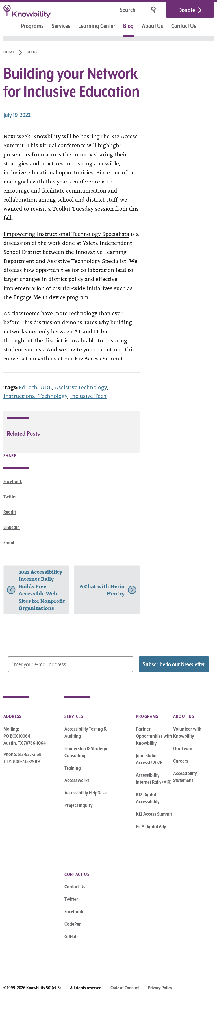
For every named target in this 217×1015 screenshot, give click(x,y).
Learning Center (96, 26)
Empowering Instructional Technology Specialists (66, 233)
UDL (46, 387)
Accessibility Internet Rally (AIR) (154, 778)
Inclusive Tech (88, 395)
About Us (152, 26)
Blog (128, 26)
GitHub (71, 936)
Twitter (10, 497)
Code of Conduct (124, 987)
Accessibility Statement (185, 776)
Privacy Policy (160, 987)
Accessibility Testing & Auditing (85, 732)
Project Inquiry (78, 805)
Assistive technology (81, 387)
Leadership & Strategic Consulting (86, 752)
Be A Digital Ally (151, 826)
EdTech (28, 387)
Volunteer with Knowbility (187, 732)
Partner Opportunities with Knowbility (154, 736)
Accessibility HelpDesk (85, 793)
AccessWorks (77, 780)
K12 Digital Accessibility (147, 798)
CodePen (73, 924)
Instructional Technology (35, 395)
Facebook (12, 481)
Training (72, 768)
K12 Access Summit (99, 358)
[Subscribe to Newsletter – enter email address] (70, 664)
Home (9, 52)
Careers (180, 761)
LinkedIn (11, 527)
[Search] (110, 10)
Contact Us (183, 26)
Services (61, 26)
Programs (32, 26)
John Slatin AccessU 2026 (149, 759)
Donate (186, 10)
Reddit (9, 512)
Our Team (182, 748)
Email (8, 542)
